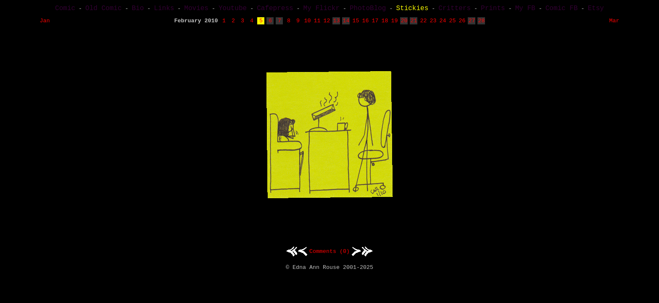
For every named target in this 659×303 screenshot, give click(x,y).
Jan (45, 23)
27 (471, 23)
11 (317, 23)
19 (394, 23)
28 (481, 23)
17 (375, 23)
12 (326, 23)
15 (355, 23)
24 (442, 23)
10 (307, 23)
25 (452, 23)
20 (404, 23)
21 (413, 23)
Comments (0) (329, 254)
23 (433, 23)
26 (462, 23)
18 (384, 23)
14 (346, 23)
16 (365, 23)
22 (423, 23)
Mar (614, 23)
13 (336, 23)
